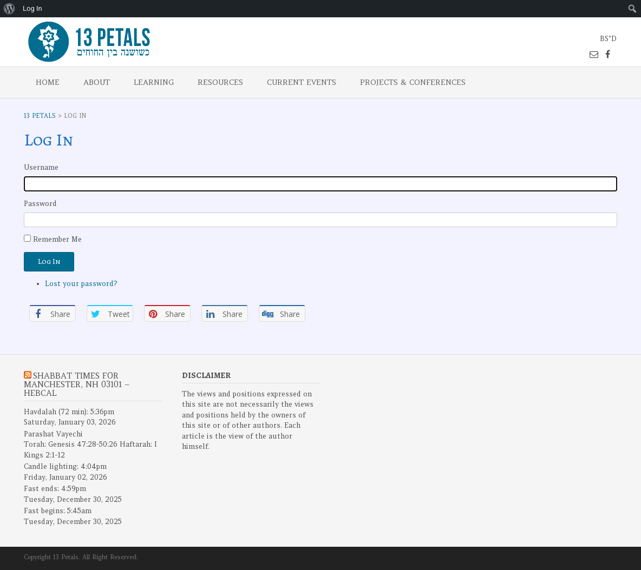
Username (41, 167)
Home (48, 82)
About (96, 82)
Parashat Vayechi (53, 434)
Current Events (301, 82)
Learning (154, 82)
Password (40, 203)
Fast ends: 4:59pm (55, 488)
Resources (220, 82)
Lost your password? (81, 283)
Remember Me (57, 239)
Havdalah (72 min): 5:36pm (69, 411)
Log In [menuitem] (32, 8)
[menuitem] (9, 8)
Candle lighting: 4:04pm (65, 466)
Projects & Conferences (413, 82)
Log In (49, 261)
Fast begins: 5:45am (57, 510)
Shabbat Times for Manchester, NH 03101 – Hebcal (76, 384)
